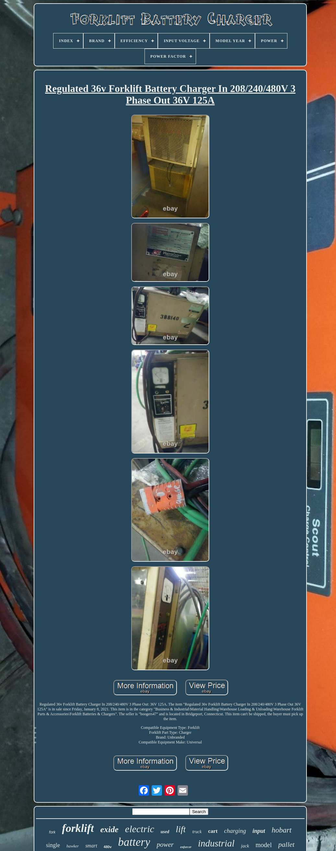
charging (235, 830)
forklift (78, 828)
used (165, 831)
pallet (286, 844)
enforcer (185, 847)
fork (52, 832)
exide (109, 829)
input (258, 831)
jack (245, 845)
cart (212, 831)
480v (107, 847)
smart (91, 845)
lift (181, 829)
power (165, 844)
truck (197, 831)
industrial (216, 843)
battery (134, 842)
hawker (72, 846)
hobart (281, 830)
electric (139, 828)
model (264, 844)
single (53, 845)
